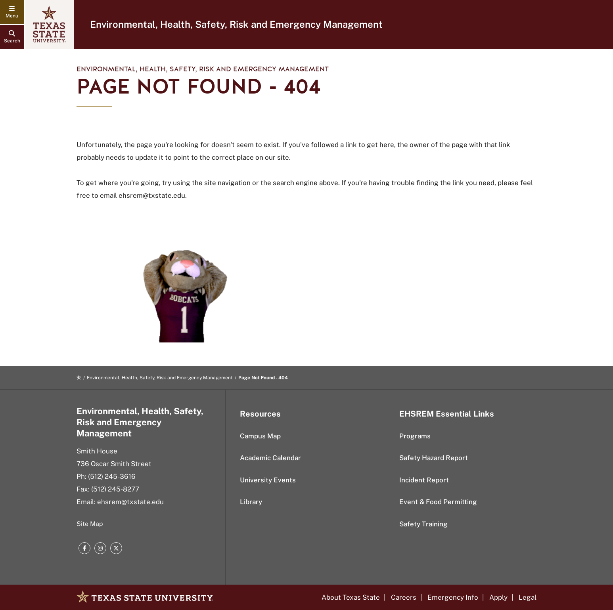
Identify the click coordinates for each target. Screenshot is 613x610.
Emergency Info (452, 597)
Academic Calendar (270, 458)
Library (251, 502)
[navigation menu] (12, 12)
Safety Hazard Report (433, 458)
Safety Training (423, 524)
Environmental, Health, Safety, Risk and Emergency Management (236, 24)
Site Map (90, 524)
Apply (498, 597)
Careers (403, 597)
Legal (527, 597)
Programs (415, 436)
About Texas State (351, 597)
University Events (268, 480)
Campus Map (260, 436)
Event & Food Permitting (438, 502)
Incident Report (424, 480)
